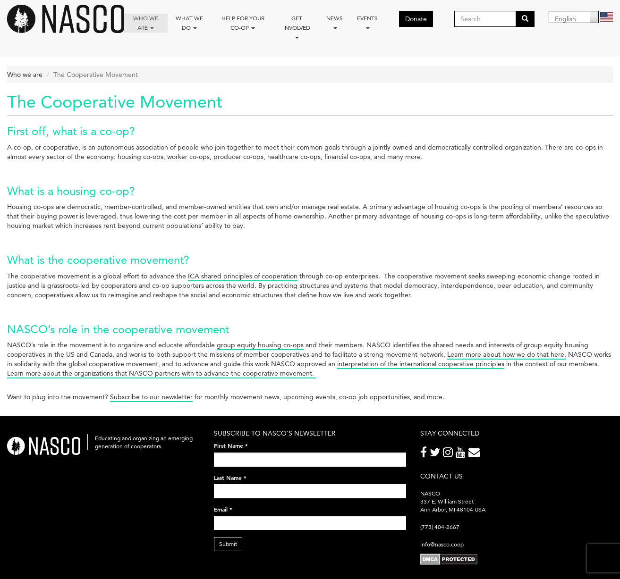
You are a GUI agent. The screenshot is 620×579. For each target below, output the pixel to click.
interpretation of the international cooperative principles (420, 364)
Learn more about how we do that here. (506, 354)
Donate (416, 19)
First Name (231, 445)
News (334, 22)
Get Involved (296, 27)
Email (223, 509)
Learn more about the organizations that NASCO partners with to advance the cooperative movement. (161, 373)
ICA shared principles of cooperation (242, 276)
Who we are (145, 23)
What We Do (189, 23)
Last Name (230, 477)
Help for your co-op (242, 23)
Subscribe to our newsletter (151, 397)
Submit (228, 543)
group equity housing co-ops (260, 345)
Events (367, 22)
